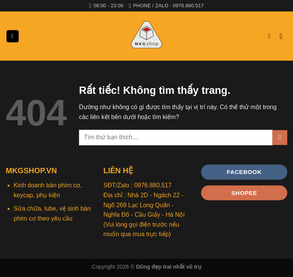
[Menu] (12, 36)
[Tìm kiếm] (271, 36)
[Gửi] (279, 137)
